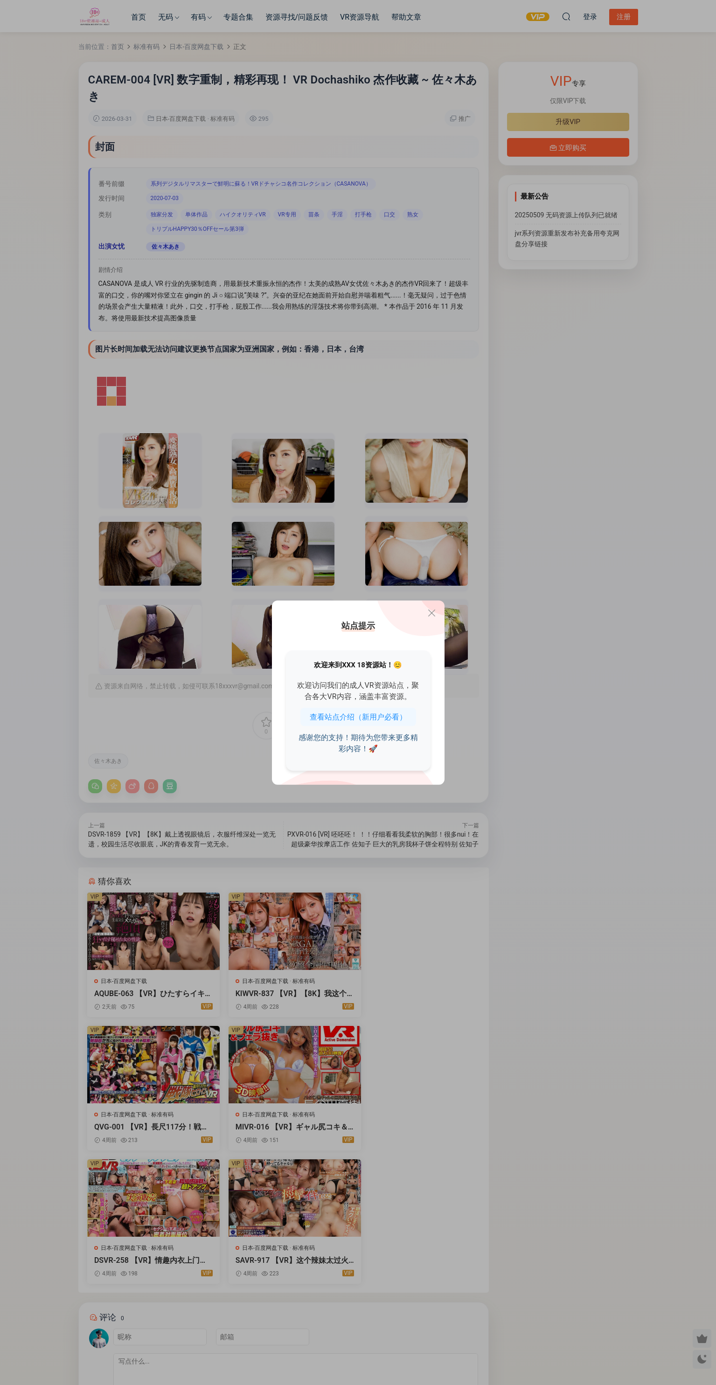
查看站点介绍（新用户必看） (358, 716)
